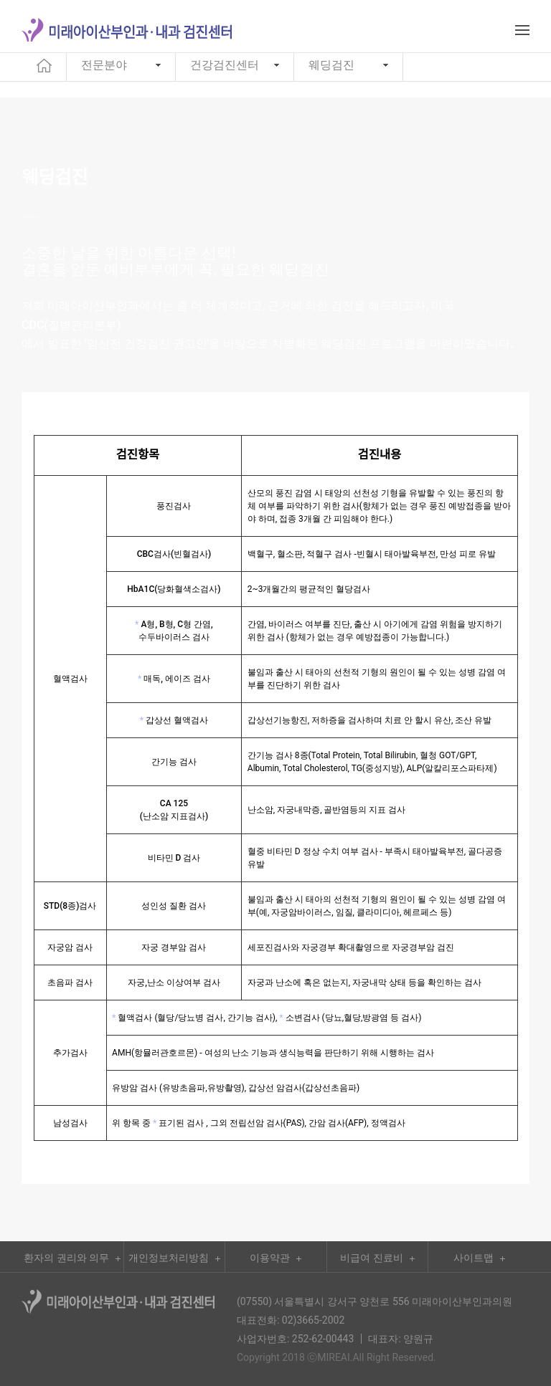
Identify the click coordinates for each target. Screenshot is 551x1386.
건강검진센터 (224, 73)
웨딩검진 (331, 73)
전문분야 (104, 73)
